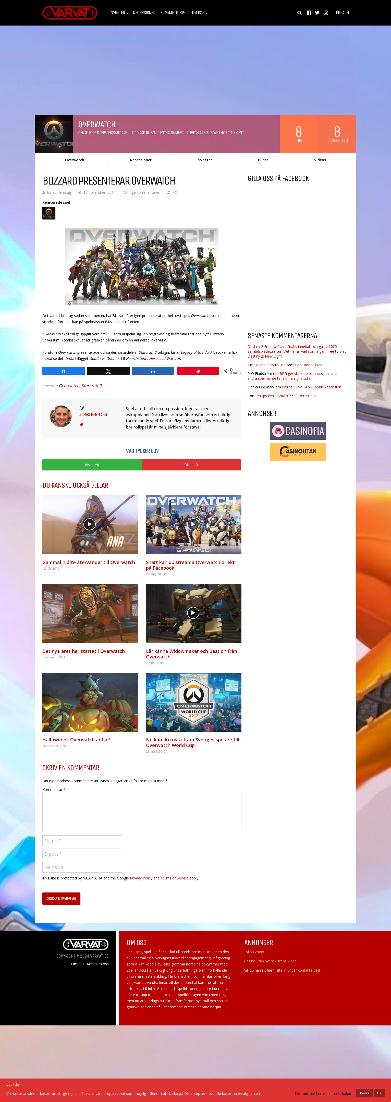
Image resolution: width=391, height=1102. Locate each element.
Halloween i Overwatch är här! (76, 740)
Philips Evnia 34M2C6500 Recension (311, 387)
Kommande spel (174, 12)
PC (174, 192)
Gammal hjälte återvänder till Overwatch (88, 562)
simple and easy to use (267, 364)
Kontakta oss (98, 964)
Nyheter (118, 12)
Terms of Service (175, 878)
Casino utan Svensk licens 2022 (270, 961)
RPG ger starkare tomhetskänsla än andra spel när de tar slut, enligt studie (293, 376)
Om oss (198, 12)
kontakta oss (308, 970)
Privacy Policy (141, 878)
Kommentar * (53, 789)
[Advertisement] (290, 286)
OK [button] (379, 1093)
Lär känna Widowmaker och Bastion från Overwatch (191, 654)
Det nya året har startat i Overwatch (83, 651)
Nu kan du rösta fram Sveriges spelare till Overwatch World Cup (192, 742)
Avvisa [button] (364, 1093)
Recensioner (144, 12)
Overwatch (74, 159)
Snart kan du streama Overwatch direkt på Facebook (190, 565)
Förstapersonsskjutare (108, 133)
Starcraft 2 (91, 385)
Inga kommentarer (144, 192)
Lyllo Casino (254, 951)
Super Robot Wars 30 (310, 364)
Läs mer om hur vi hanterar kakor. (323, 1093)
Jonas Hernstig (59, 192)
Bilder (263, 159)
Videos (320, 159)
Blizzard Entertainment (164, 133)
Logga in (341, 12)
